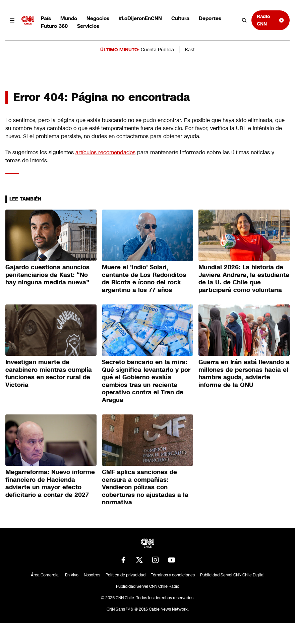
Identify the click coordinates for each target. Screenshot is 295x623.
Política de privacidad (125, 575)
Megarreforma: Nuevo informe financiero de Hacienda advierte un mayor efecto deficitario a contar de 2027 (50, 483)
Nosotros (92, 575)
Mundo (68, 18)
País (46, 18)
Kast (190, 49)
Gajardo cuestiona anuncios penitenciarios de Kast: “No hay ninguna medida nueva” (47, 275)
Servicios (88, 26)
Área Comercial (45, 575)
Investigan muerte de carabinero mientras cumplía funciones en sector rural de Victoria (48, 373)
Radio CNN (270, 20)
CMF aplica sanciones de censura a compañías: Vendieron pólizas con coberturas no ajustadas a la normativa (145, 487)
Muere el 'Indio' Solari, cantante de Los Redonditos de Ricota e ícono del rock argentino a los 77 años (144, 278)
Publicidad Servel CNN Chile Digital (232, 575)
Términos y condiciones (173, 575)
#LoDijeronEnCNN (140, 18)
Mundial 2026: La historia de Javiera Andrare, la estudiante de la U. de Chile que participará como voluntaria (243, 278)
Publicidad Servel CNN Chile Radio (147, 586)
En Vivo (71, 575)
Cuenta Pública (157, 49)
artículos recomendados (105, 152)
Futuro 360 (54, 26)
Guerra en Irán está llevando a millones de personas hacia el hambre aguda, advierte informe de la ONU (244, 373)
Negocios (97, 18)
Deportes (210, 18)
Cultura (180, 18)
